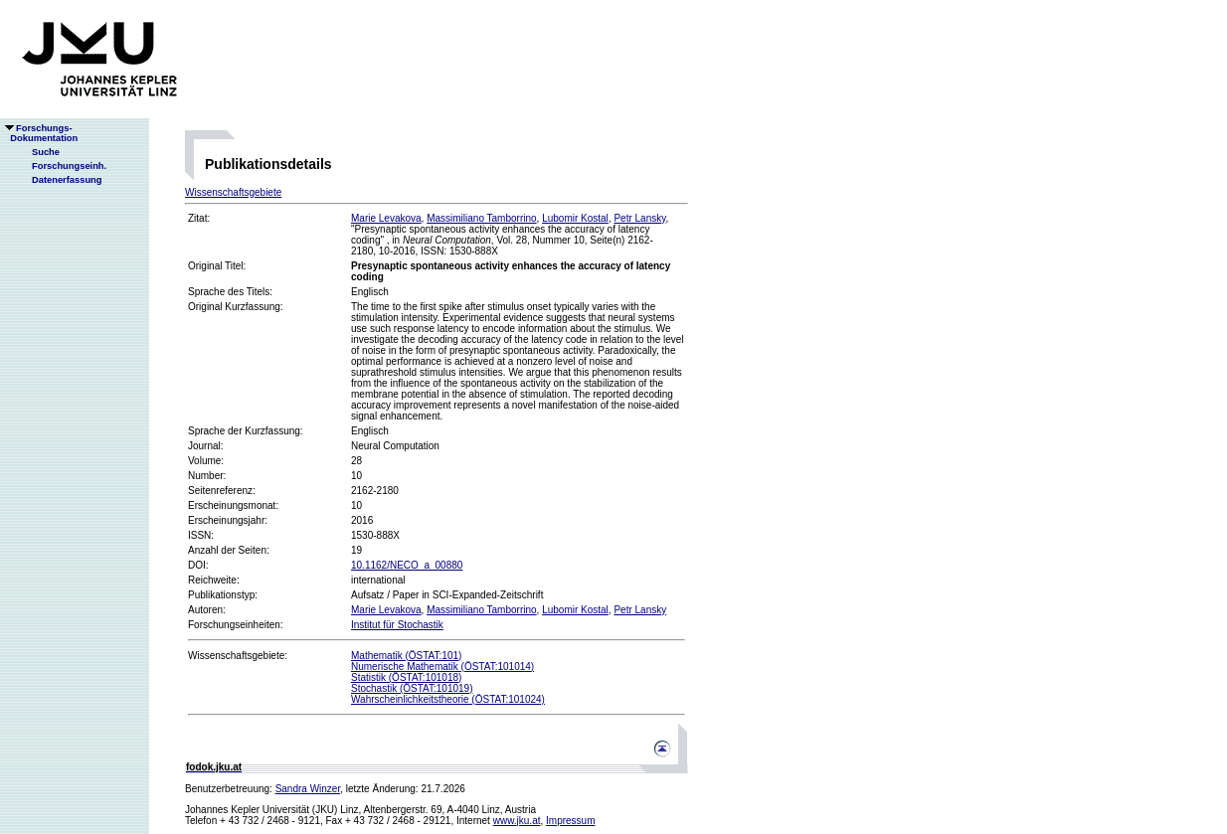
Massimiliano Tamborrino (481, 218)
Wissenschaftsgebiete (233, 192)
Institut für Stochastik (397, 624)
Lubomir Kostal (575, 218)
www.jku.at (517, 820)
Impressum (570, 820)
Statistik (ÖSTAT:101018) (406, 677)
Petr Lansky (639, 218)
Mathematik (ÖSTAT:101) (406, 655)
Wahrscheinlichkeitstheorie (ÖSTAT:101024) (448, 699)
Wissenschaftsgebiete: (237, 655)
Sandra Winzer (308, 788)
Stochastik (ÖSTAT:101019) (411, 688)
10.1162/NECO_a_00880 (406, 565)
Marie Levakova (386, 218)
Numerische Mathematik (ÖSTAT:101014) (442, 666)
